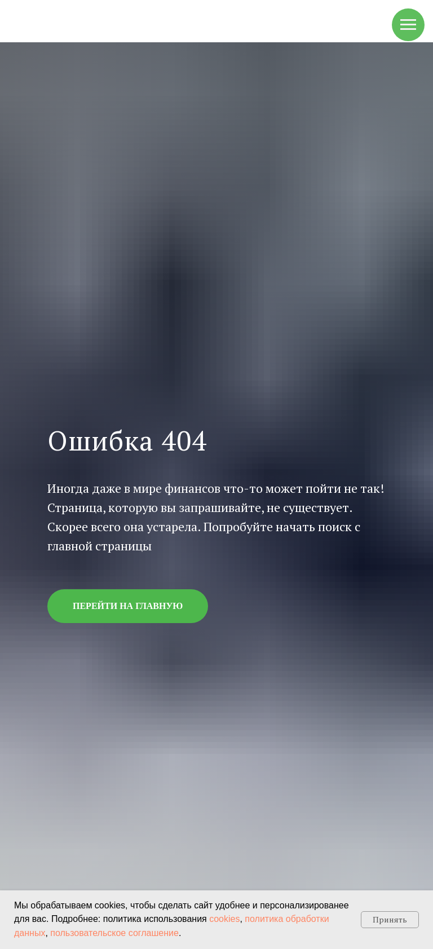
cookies (224, 919)
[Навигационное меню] (408, 24)
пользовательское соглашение (114, 933)
